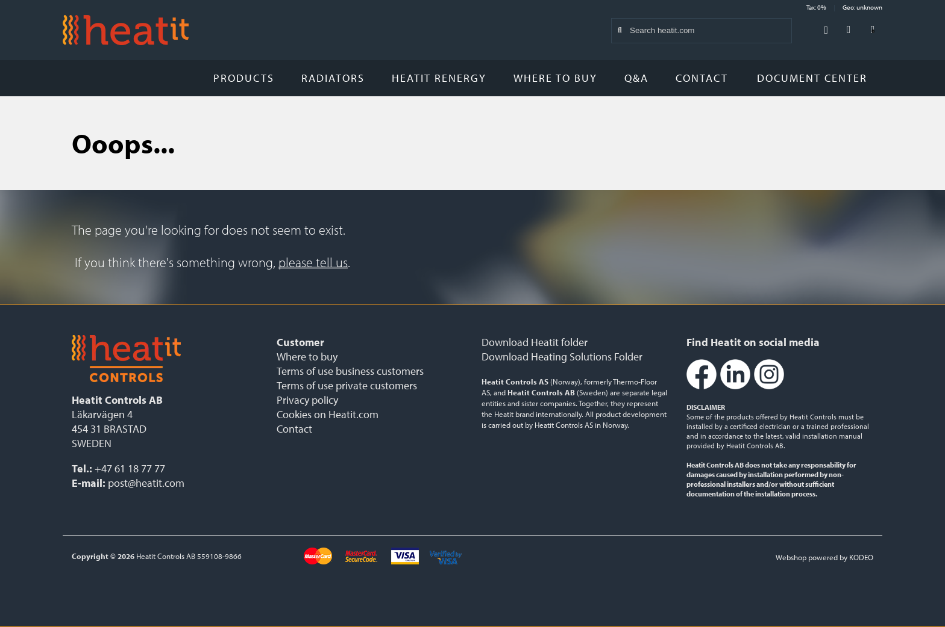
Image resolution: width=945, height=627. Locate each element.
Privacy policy (307, 400)
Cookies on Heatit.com (327, 414)
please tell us (313, 262)
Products (243, 78)
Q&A (636, 78)
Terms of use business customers (350, 371)
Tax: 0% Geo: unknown (844, 7)
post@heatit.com (146, 483)
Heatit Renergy (439, 78)
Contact (702, 78)
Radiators (333, 78)
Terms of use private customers (347, 385)
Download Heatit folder (535, 342)
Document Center (816, 78)
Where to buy (555, 78)
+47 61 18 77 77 (130, 468)
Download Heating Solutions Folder (562, 356)
